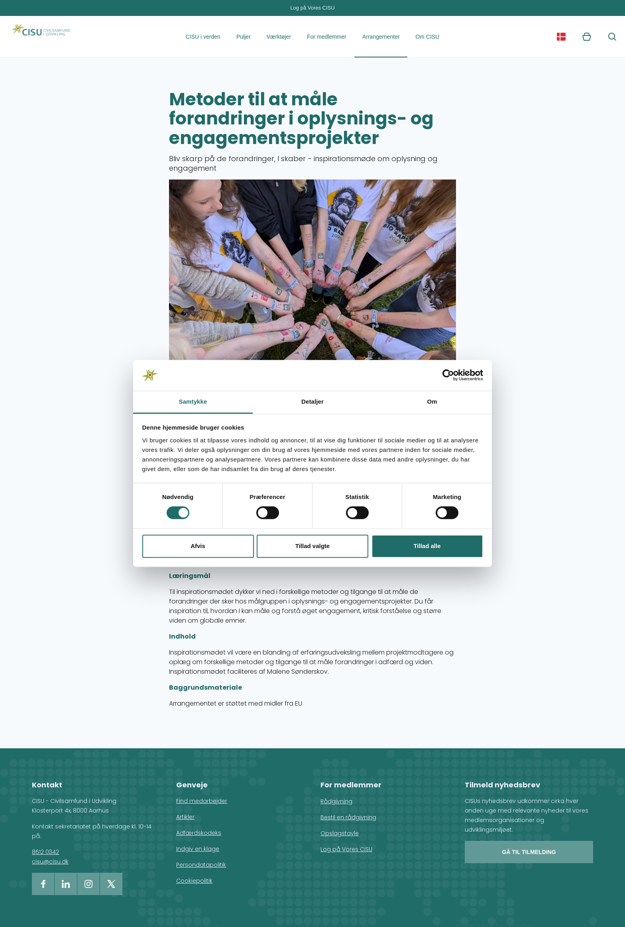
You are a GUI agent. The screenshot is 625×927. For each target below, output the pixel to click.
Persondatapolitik (201, 865)
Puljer (243, 37)
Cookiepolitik (194, 881)
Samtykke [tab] (193, 401)
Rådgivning (336, 801)
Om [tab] (432, 401)
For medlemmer (326, 37)
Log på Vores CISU (312, 8)
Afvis (198, 545)
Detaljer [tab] (312, 401)
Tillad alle (426, 545)
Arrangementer (380, 37)
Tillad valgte (312, 545)
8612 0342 (45, 852)
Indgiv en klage (197, 849)
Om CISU (427, 37)
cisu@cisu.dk (50, 862)
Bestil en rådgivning (348, 817)
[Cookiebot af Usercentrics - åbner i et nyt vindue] (448, 375)
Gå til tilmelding (529, 852)
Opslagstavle (339, 833)
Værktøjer (279, 37)
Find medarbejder (201, 801)
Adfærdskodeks (198, 833)
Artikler (185, 817)
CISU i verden (203, 37)
